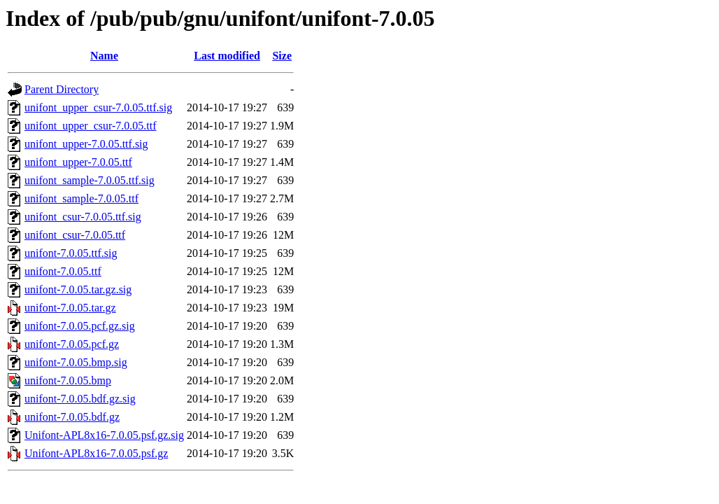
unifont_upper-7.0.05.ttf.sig (86, 144)
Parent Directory (61, 89)
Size (282, 56)
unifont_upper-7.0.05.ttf (78, 162)
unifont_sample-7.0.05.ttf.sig (89, 180)
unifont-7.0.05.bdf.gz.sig (80, 399)
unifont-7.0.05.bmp (67, 380)
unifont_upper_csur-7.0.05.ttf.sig (98, 107)
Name (104, 56)
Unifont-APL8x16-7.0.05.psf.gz (96, 453)
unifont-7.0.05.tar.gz (70, 308)
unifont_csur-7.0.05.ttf (74, 235)
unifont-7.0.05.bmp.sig (75, 362)
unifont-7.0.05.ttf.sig (70, 253)
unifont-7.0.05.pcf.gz (71, 344)
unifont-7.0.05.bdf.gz (72, 417)
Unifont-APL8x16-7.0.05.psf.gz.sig (104, 435)
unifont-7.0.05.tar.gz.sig (77, 289)
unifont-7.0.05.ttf (62, 271)
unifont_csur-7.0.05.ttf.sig (82, 217)
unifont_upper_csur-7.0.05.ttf (90, 126)
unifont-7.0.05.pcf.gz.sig (79, 326)
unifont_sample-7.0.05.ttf (81, 198)
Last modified (227, 56)
